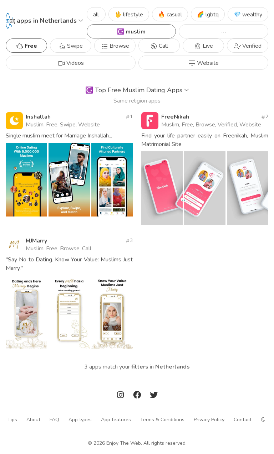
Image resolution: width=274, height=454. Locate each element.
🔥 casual (170, 15)
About (33, 419)
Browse (115, 46)
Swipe (71, 46)
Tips (12, 419)
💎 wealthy (248, 15)
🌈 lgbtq (208, 15)
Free (26, 46)
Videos (71, 63)
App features (116, 419)
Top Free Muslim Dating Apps (137, 90)
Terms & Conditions (162, 419)
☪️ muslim (131, 32)
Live (203, 46)
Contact (243, 419)
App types (80, 419)
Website (203, 63)
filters (139, 367)
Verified (248, 46)
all (96, 15)
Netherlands (172, 367)
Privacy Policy (209, 419)
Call (159, 46)
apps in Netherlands (50, 20)
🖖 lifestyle (129, 15)
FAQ (54, 419)
